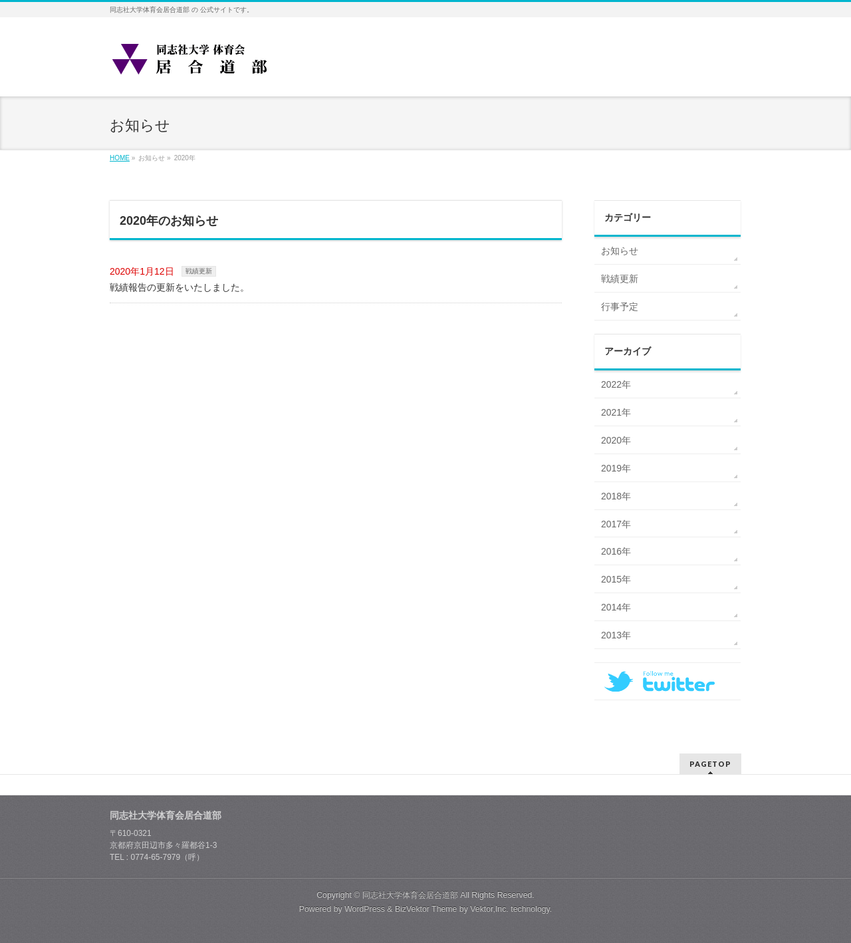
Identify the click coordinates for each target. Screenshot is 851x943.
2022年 (616, 384)
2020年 (616, 440)
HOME (120, 158)
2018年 (616, 496)
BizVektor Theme (426, 909)
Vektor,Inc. (489, 909)
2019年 (616, 468)
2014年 (616, 607)
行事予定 (619, 306)
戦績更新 (198, 271)
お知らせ (619, 250)
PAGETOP (710, 763)
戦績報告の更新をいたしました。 (179, 287)
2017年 (616, 524)
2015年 (616, 579)
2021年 (616, 412)
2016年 (616, 551)
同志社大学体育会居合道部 (410, 895)
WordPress (364, 909)
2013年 (616, 635)
